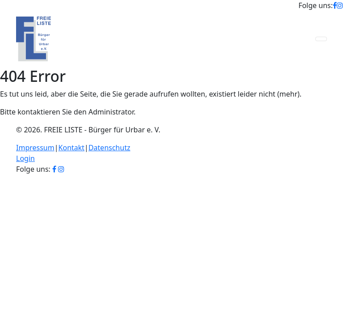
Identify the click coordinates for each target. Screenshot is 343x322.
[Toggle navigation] (321, 39)
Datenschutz (109, 148)
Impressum (35, 148)
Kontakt (72, 148)
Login (25, 158)
